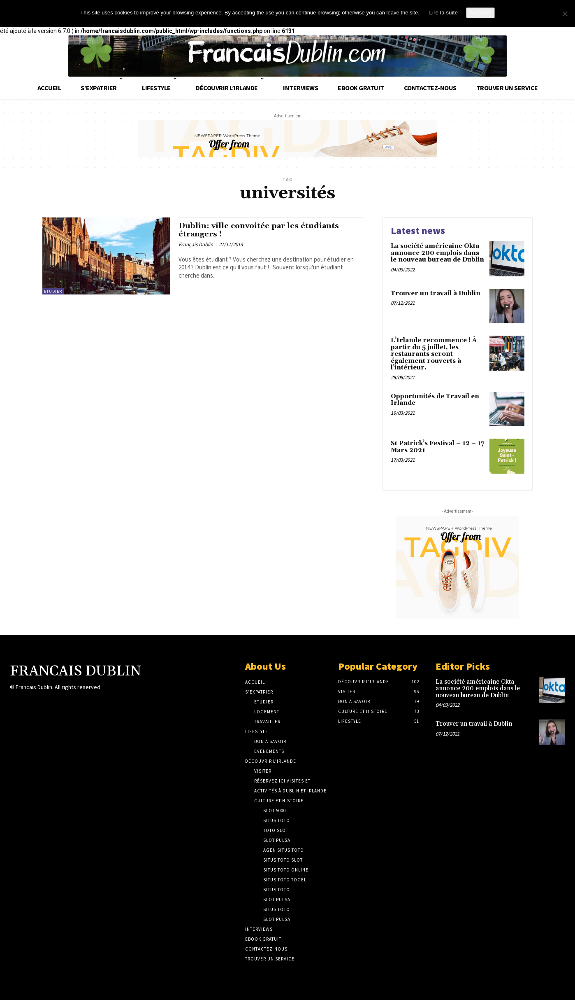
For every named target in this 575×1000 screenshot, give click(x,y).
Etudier (53, 291)
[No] (565, 13)
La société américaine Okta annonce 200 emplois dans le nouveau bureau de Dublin (437, 253)
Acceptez (480, 12)
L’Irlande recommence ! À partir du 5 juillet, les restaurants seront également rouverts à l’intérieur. (434, 353)
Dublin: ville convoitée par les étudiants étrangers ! (268, 231)
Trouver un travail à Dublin (435, 293)
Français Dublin (196, 246)
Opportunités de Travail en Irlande (435, 400)
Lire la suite (443, 12)
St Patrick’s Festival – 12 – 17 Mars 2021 (437, 446)
